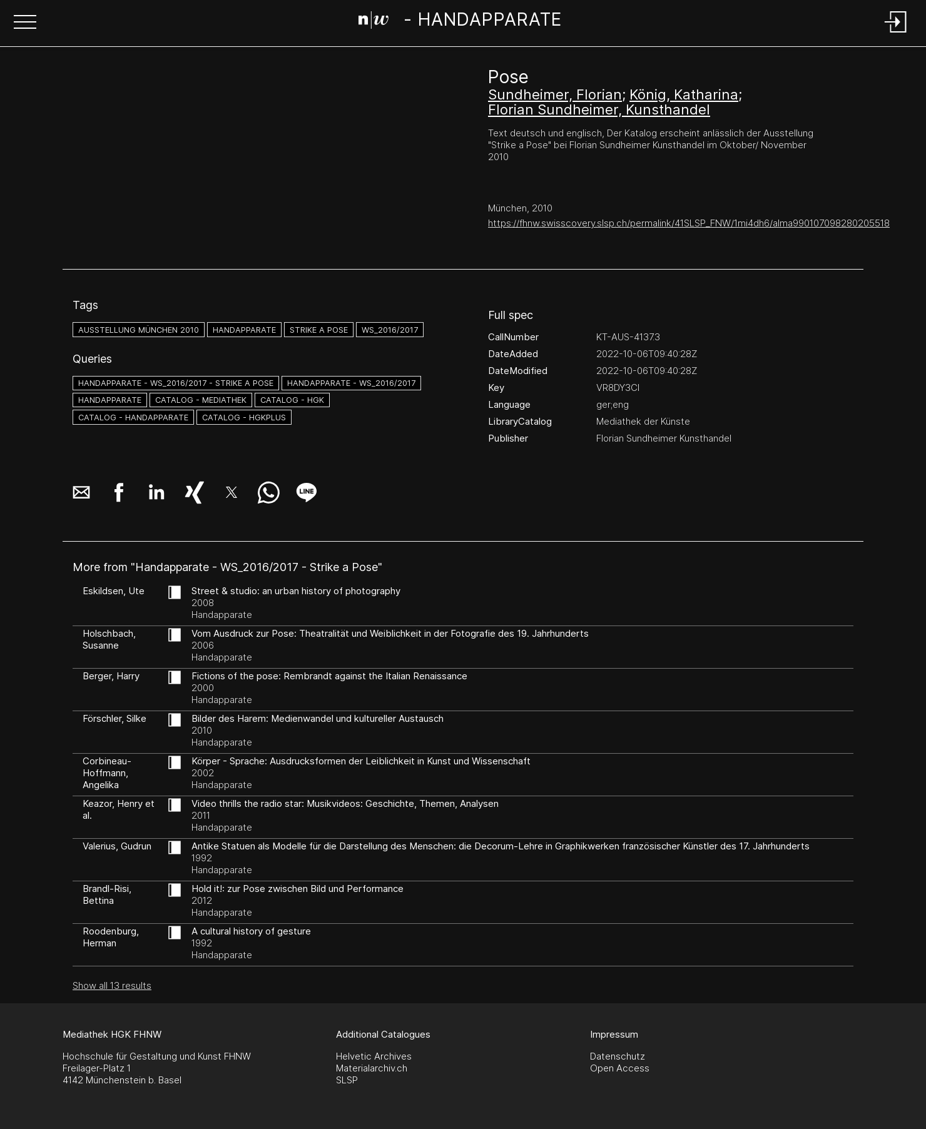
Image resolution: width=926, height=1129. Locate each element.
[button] (25, 23)
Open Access (619, 1068)
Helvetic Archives (374, 1056)
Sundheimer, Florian (555, 94)
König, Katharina (683, 94)
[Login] (896, 33)
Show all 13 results (112, 985)
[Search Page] (460, 22)
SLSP (347, 1080)
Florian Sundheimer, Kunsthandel (599, 109)
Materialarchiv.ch (371, 1068)
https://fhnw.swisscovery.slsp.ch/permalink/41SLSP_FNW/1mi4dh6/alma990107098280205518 (689, 223)
